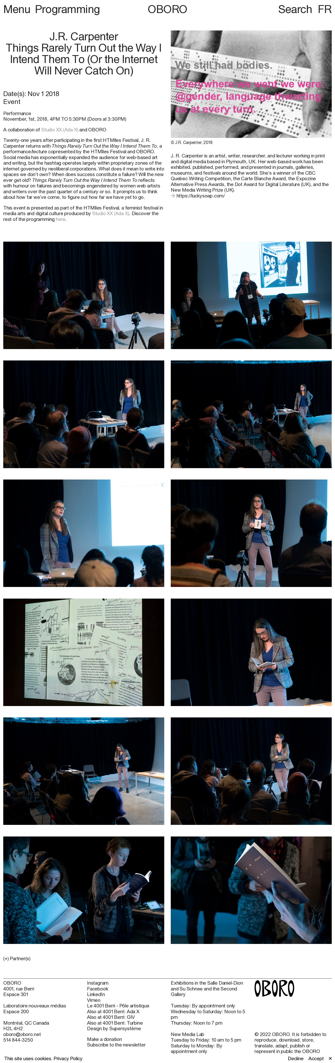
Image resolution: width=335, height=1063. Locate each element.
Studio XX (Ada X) (59, 129)
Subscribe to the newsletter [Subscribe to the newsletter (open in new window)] (116, 1044)
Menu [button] (18, 9)
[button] (83, 958)
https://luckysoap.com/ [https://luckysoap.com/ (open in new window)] (201, 195)
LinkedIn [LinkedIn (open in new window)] (96, 994)
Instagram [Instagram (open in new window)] (97, 983)
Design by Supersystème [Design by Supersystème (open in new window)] (114, 1028)
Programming (67, 9)
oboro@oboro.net (22, 1034)
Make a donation (104, 1039)
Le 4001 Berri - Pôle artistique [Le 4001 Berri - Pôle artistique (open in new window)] (118, 1005)
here (60, 219)
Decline (296, 1058)
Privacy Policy (68, 1058)
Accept (316, 1058)
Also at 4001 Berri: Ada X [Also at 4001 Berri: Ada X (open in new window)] (113, 1011)
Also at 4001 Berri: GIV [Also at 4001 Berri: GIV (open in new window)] (111, 1017)
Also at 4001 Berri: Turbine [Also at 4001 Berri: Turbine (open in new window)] (115, 1023)
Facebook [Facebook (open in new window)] (97, 988)
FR (325, 9)
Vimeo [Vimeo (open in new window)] (93, 1000)
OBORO (167, 9)
